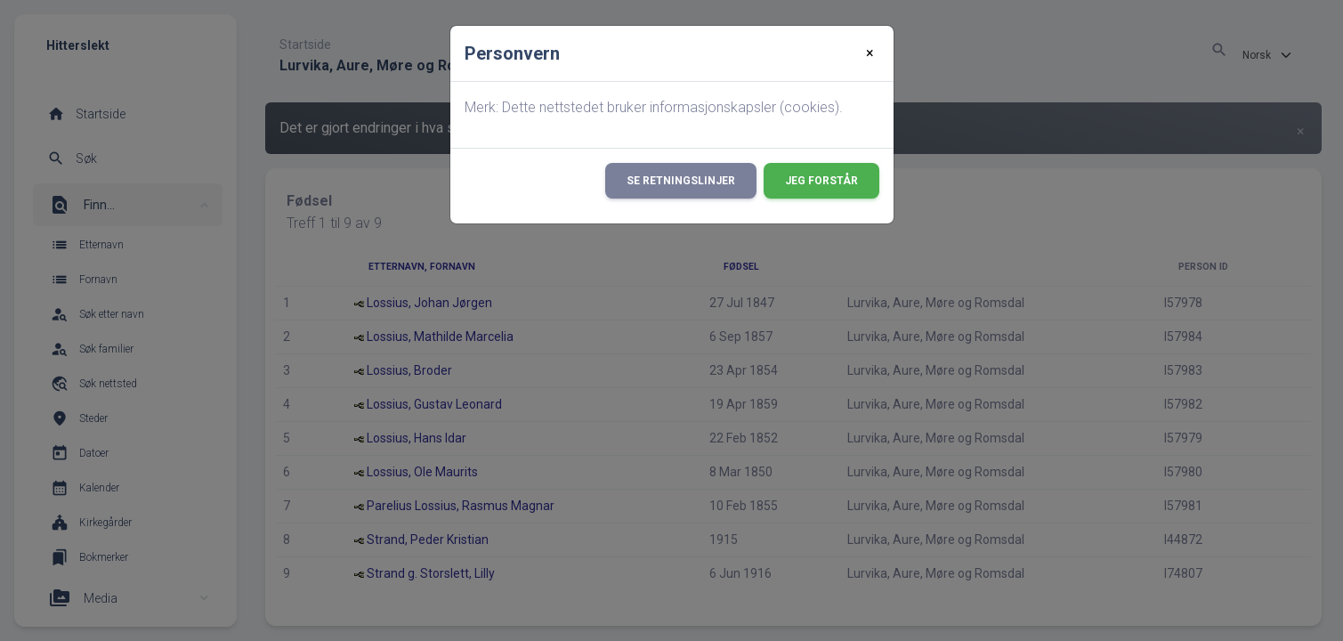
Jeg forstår (821, 180)
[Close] (870, 53)
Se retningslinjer (681, 180)
